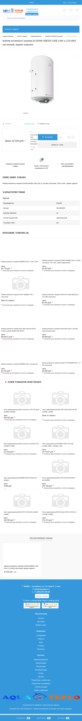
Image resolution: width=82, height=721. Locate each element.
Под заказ (32, 149)
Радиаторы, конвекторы (41, 681)
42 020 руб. (10, 573)
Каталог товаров (41, 29)
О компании (41, 637)
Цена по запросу (20, 303)
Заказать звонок (32, 14)
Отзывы (41, 647)
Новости (41, 640)
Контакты (41, 650)
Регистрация (72, 2)
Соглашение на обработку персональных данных (41, 706)
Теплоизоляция (41, 688)
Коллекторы (41, 668)
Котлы (41, 674)
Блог (41, 643)
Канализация (41, 664)
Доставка (41, 623)
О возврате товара (29, 125)
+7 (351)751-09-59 (32, 9)
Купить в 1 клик (57, 146)
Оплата (41, 619)
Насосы (41, 678)
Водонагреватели (41, 661)
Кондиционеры (41, 671)
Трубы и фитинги (41, 691)
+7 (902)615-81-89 (32, 11)
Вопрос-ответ (41, 626)
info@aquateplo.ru (42, 590)
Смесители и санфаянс (41, 685)
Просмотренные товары (41, 539)
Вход (64, 2)
